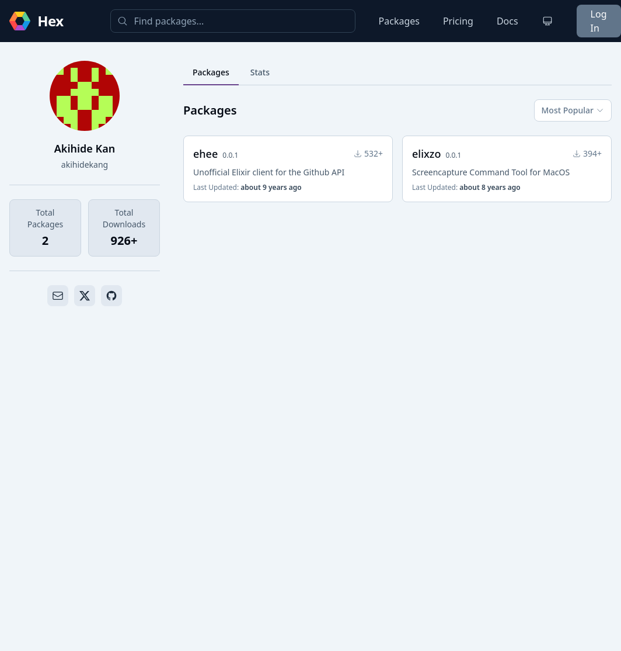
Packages (399, 21)
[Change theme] (547, 21)
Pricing (458, 21)
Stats (260, 72)
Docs (507, 21)
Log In (599, 21)
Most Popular (573, 110)
